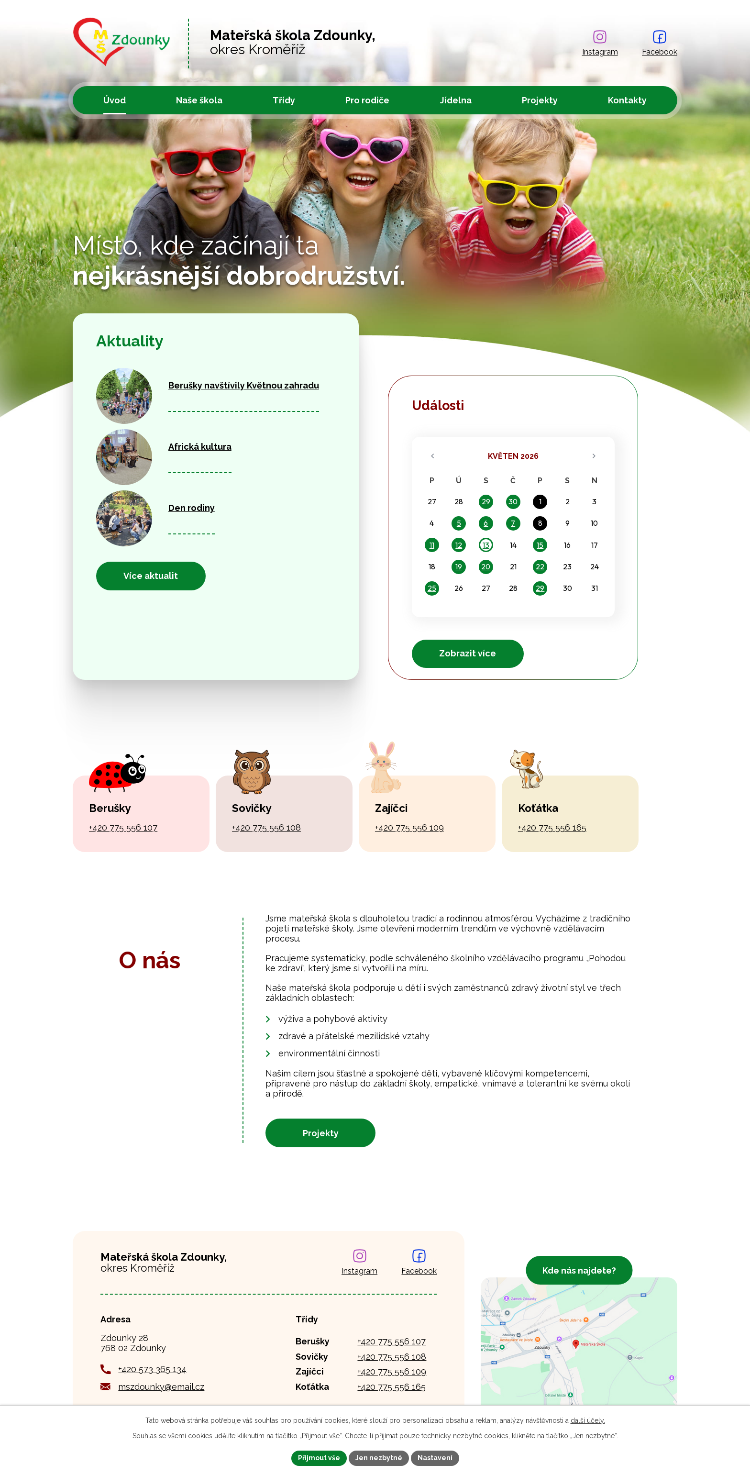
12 (458, 545)
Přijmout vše (319, 1458)
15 (540, 545)
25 (432, 588)
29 (486, 501)
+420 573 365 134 (152, 1369)
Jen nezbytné (378, 1458)
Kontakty (627, 100)
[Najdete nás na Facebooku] (659, 43)
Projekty (540, 100)
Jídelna (456, 100)
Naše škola (199, 100)
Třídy (284, 100)
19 (458, 566)
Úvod (114, 100)
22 (540, 566)
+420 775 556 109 (409, 827)
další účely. (588, 1420)
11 (432, 545)
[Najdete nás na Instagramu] (600, 43)
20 (485, 566)
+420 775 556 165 (552, 827)
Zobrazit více (467, 653)
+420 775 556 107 (123, 827)
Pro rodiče (367, 100)
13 (486, 545)
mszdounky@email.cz (161, 1387)
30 (513, 501)
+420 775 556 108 (266, 827)
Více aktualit (150, 576)
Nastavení (435, 1458)
